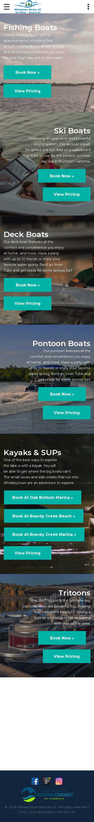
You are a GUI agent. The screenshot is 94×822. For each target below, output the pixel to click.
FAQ (22, 812)
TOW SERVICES (40, 812)
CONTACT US (64, 812)
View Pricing (28, 91)
